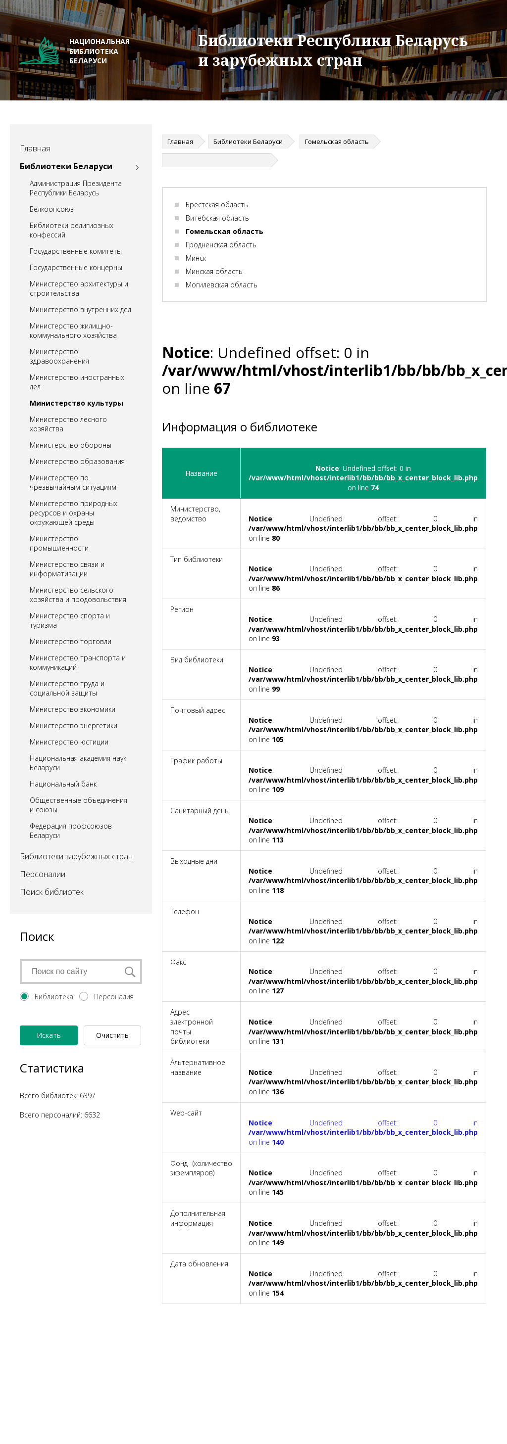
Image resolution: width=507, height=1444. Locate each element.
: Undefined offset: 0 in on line (363, 1132)
